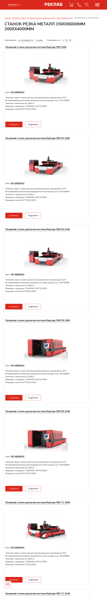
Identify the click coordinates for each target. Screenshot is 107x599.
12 (63, 40)
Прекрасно (13, 590)
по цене (39, 40)
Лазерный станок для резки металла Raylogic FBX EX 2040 (27, 142)
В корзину (15, 125)
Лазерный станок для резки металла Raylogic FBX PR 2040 (27, 235)
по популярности (25, 40)
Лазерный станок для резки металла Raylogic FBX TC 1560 (78, 235)
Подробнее (35, 125)
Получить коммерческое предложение (26, 515)
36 (70, 40)
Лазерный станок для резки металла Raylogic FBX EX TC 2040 (27, 421)
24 (67, 40)
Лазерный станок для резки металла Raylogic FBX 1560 (27, 49)
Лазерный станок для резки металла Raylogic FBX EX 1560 (78, 49)
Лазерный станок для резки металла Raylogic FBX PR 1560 (78, 142)
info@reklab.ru (10, 564)
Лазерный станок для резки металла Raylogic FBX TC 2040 (27, 328)
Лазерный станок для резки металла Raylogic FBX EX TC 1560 (78, 328)
